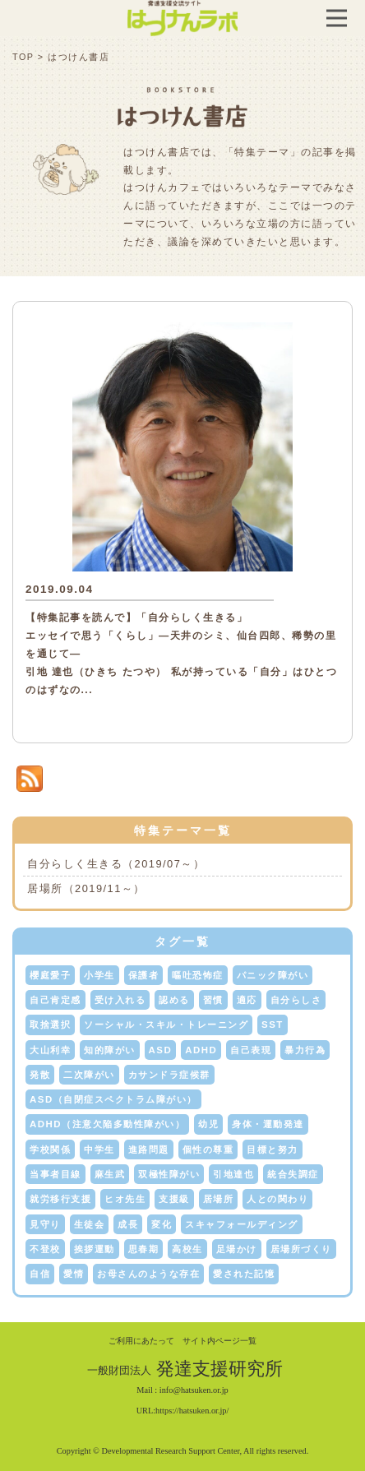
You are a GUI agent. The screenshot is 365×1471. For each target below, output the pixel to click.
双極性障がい (169, 1174)
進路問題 (148, 1149)
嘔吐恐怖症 (198, 975)
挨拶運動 (94, 1249)
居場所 (218, 1199)
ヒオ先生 (125, 1199)
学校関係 (50, 1149)
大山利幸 (50, 1050)
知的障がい (110, 1050)
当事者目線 (55, 1174)
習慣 (213, 1000)
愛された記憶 (244, 1274)
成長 (128, 1224)
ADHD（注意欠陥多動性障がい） (107, 1124)
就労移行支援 (60, 1199)
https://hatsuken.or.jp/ (192, 1410)
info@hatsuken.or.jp (194, 1390)
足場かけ (236, 1249)
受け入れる (120, 1000)
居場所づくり (301, 1249)
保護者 (143, 975)
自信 (40, 1274)
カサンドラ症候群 (169, 1075)
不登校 (45, 1249)
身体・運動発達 (268, 1124)
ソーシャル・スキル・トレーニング (166, 1024)
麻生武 (110, 1174)
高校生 (187, 1249)
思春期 (143, 1249)
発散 (40, 1075)
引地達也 (233, 1174)
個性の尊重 (208, 1149)
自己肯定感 (55, 1000)
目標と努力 (272, 1149)
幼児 (208, 1124)
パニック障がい (273, 975)
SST (272, 1024)
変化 (161, 1224)
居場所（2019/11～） (86, 888)
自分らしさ (296, 1000)
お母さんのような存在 (148, 1274)
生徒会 (89, 1224)
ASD (161, 1050)
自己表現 (250, 1050)
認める (174, 1000)
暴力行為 (305, 1050)
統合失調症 (293, 1174)
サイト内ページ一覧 (219, 1340)
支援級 (174, 1199)
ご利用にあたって (141, 1340)
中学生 (99, 1149)
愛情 (73, 1274)
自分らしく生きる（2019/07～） (116, 864)
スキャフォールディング (241, 1224)
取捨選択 (50, 1024)
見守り (45, 1224)
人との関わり (277, 1199)
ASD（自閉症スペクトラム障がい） (113, 1099)
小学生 (99, 975)
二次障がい (89, 1075)
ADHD (201, 1050)
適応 (247, 1000)
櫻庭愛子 (50, 975)
